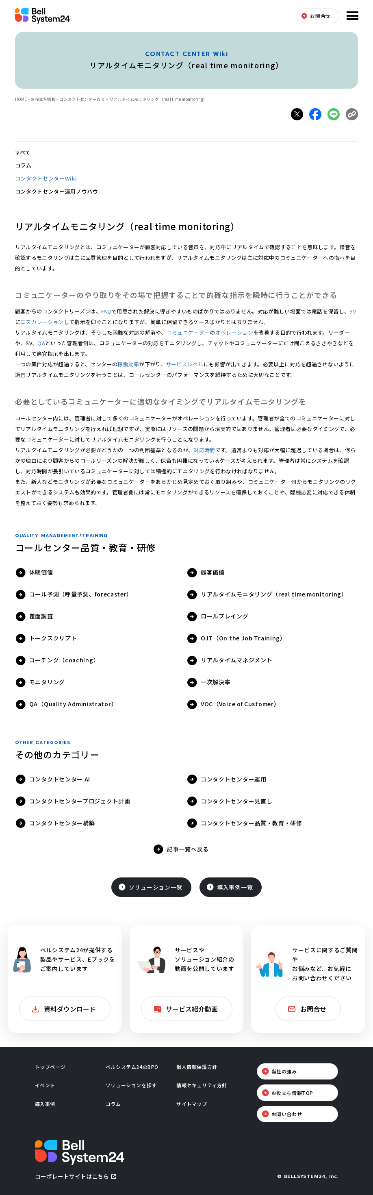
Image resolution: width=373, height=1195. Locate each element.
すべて (23, 152)
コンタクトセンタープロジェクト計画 (79, 801)
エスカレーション (42, 322)
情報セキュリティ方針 (201, 1085)
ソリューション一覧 (155, 887)
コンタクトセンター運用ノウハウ (56, 191)
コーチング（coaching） (64, 660)
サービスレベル (185, 364)
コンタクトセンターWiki (82, 99)
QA (41, 343)
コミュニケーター (188, 332)
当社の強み (284, 1071)
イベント (45, 1085)
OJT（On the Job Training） (243, 638)
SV (352, 311)
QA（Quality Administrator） (73, 704)
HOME (21, 99)
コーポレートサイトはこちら (72, 1176)
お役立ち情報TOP (292, 1092)
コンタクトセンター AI (59, 779)
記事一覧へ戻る (188, 849)
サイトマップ (191, 1103)
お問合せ (320, 15)
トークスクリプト (53, 638)
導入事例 (45, 1103)
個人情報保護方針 (196, 1066)
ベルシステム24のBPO (132, 1066)
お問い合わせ (286, 1113)
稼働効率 (128, 364)
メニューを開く (351, 15)
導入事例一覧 (235, 887)
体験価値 (41, 572)
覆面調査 (41, 616)
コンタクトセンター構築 (62, 823)
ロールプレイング (225, 616)
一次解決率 (216, 682)
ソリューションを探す (131, 1085)
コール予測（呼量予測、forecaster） (80, 594)
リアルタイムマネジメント (236, 660)
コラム (23, 165)
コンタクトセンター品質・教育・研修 (251, 823)
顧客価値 (213, 572)
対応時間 (204, 450)
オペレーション (234, 332)
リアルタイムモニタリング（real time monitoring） (274, 594)
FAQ (106, 311)
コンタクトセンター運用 (234, 779)
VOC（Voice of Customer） (240, 704)
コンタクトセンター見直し (236, 801)
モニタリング (47, 682)
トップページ (50, 1066)
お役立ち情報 (43, 99)
